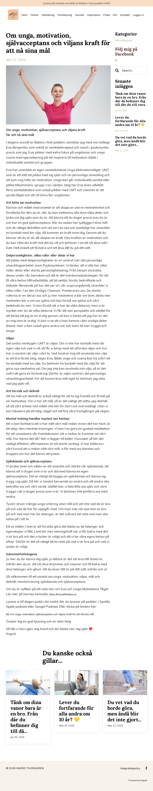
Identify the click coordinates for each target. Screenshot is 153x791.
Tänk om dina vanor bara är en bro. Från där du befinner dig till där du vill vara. (129, 105)
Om (115, 16)
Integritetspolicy (130, 774)
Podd (106, 16)
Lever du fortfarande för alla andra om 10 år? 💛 (129, 133)
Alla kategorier (126, 41)
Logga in (138, 16)
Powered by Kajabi (138, 786)
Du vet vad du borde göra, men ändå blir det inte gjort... (130, 159)
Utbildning (48, 16)
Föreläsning (65, 16)
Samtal (79, 16)
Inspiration (93, 16)
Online (34, 16)
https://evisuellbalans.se (66, 595)
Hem (24, 16)
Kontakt (125, 16)
